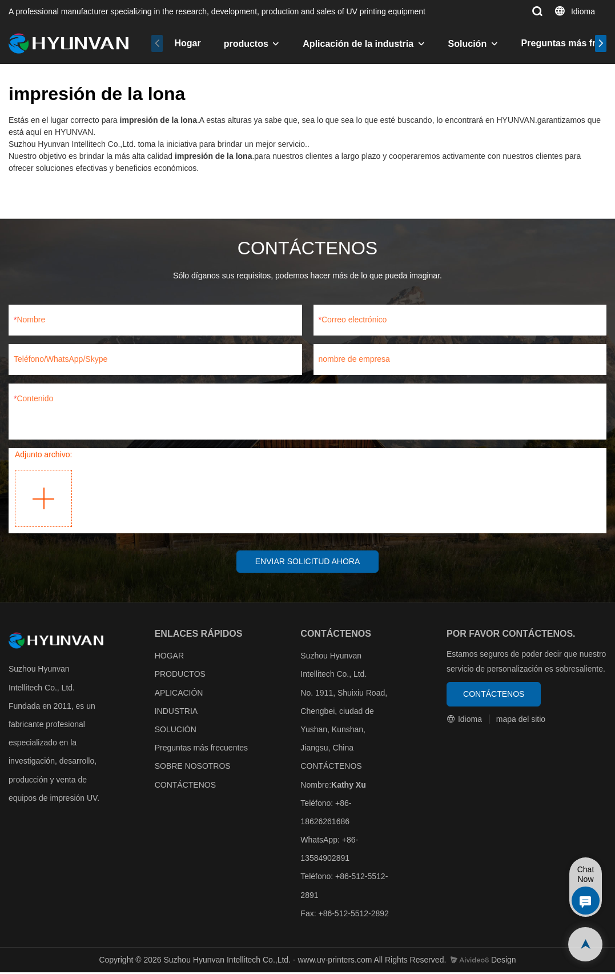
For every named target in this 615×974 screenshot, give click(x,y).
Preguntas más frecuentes (201, 749)
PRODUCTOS (180, 676)
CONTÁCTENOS (185, 786)
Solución (467, 44)
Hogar (187, 43)
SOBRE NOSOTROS (193, 768)
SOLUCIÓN (175, 731)
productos (246, 44)
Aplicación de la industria (358, 44)
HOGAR (169, 657)
